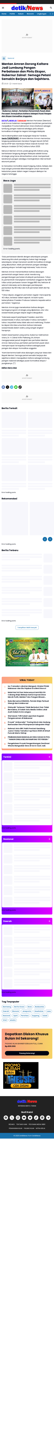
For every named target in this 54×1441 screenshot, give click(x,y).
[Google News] (30, 1117)
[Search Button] (51, 8)
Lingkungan (41, 14)
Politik (12, 14)
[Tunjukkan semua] (49, 757)
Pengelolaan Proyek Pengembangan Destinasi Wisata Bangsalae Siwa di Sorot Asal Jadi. (28, 744)
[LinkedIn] (42, 1117)
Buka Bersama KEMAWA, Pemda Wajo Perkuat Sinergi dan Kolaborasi (28, 702)
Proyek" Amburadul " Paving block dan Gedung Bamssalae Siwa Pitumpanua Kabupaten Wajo (29, 723)
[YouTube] (24, 1117)
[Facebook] (3, 387)
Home (4, 14)
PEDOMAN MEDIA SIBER (37, 1124)
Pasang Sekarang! (27, 1053)
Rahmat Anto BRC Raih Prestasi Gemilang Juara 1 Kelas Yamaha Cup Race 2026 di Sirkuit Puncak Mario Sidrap (29, 730)
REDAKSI (12, 1124)
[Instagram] (18, 1117)
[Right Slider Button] (52, 14)
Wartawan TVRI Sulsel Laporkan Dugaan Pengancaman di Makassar (26, 717)
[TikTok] (36, 1117)
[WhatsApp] (16, 387)
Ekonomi (30, 14)
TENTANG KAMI (21, 1124)
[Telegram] (11, 387)
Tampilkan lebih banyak (27, 627)
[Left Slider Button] (45, 539)
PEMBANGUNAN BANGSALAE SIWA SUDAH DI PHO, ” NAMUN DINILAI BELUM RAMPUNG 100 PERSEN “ (29, 738)
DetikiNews (23, 1136)
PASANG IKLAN (29, 1128)
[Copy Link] (20, 387)
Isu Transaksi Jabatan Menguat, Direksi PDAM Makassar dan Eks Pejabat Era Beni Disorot (28, 687)
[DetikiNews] (27, 1101)
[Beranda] (4, 58)
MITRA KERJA (40, 1128)
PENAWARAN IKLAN (15, 1128)
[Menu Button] (3, 8)
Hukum (21, 14)
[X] (7, 387)
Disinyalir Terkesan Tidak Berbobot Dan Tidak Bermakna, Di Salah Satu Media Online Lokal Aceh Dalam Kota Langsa (28, 709)
